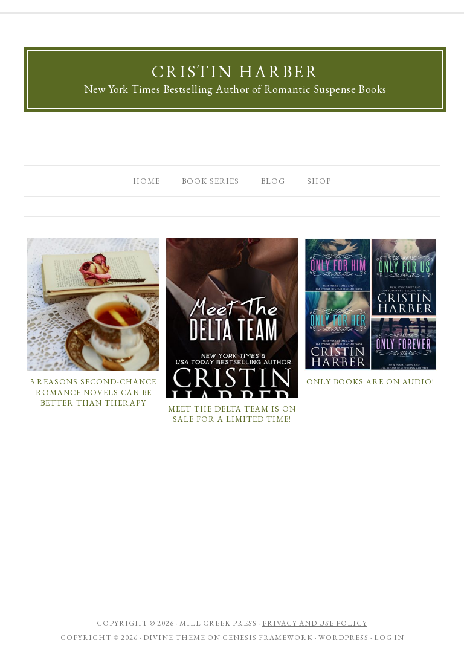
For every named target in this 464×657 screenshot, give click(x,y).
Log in (389, 637)
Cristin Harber (235, 71)
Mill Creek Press (218, 623)
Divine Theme (174, 637)
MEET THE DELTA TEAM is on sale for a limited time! (232, 414)
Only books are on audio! (370, 382)
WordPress (343, 637)
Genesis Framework (267, 637)
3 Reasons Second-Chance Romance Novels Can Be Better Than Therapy (93, 392)
